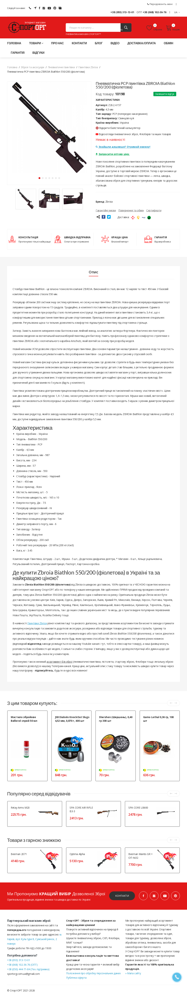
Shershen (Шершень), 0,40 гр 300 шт (115, 718)
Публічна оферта (76, 977)
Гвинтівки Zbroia (37, 623)
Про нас (57, 43)
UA (177, 12)
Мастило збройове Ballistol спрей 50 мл (24, 718)
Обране (154, 28)
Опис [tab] (93, 272)
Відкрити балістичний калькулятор (118, 128)
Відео (114, 43)
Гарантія (17, 52)
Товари (36, 43)
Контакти (79, 43)
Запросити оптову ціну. (113, 154)
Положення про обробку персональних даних (93, 973)
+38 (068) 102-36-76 (154, 12)
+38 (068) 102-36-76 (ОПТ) (22, 964)
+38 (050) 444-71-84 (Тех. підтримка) (28, 969)
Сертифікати (153, 210)
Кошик (173, 28)
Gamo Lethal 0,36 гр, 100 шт (158, 718)
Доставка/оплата (141, 43)
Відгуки (38, 52)
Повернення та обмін (131, 210)
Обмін (168, 43)
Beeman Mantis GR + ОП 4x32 (140, 855)
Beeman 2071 (19, 854)
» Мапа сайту (133, 973)
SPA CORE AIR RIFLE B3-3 (81, 809)
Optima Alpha (77, 854)
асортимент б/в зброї (59, 661)
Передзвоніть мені (160, 4)
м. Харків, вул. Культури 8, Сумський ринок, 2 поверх (34, 939)
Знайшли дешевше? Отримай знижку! (123, 146)
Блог (98, 43)
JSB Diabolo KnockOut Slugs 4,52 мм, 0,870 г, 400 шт (72, 718)
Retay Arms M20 (20, 807)
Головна (14, 43)
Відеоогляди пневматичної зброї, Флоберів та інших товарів (133, 134)
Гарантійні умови (106, 210)
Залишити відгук (164, 94)
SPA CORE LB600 (138, 807)
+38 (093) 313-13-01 (122, 12)
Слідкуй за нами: (16, 8)
